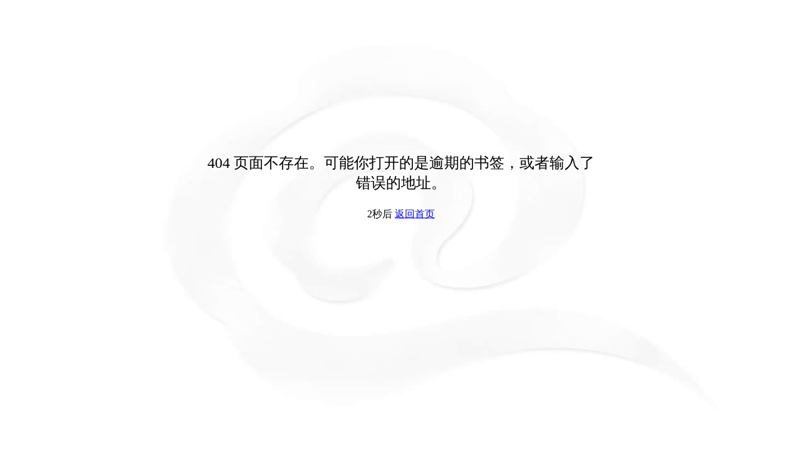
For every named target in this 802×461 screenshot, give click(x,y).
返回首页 (415, 214)
